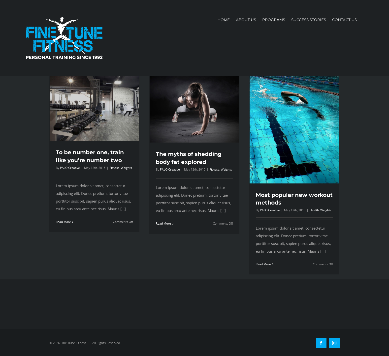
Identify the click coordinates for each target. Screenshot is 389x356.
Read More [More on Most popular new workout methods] (263, 264)
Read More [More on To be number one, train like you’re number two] (63, 222)
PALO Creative (70, 168)
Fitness (114, 168)
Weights (126, 168)
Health (314, 210)
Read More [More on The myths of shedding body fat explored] (163, 223)
